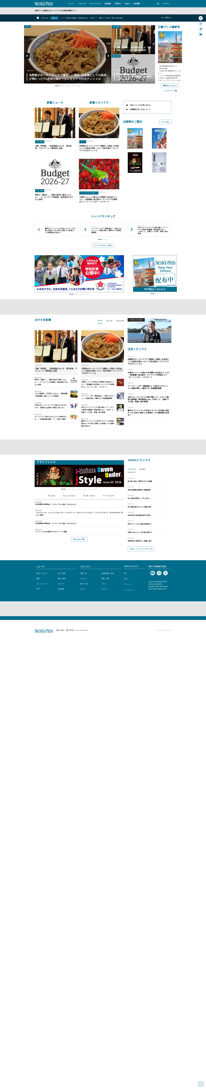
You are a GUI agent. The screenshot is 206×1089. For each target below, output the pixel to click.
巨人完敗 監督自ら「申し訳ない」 (140, 498)
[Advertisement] (103, 306)
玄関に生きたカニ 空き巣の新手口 (140, 532)
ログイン (166, 3)
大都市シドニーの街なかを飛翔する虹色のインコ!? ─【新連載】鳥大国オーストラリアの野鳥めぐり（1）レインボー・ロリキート (98, 199)
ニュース (40, 566)
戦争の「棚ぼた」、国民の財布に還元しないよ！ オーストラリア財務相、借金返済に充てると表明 (54, 197)
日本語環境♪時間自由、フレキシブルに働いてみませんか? (56, 504)
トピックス (85, 566)
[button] (71, 3)
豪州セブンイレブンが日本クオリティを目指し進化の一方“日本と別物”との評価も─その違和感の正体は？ (98, 423)
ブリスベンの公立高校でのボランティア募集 (51, 532)
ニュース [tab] (109, 321)
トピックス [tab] (120, 321)
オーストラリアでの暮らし (89, 193)
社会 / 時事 (116, 27)
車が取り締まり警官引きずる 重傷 (140, 481)
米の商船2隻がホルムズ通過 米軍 (139, 507)
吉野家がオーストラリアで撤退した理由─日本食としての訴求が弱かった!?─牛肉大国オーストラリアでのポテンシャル (99, 148)
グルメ (27, 26)
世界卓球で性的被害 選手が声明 (139, 515)
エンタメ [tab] (142, 469)
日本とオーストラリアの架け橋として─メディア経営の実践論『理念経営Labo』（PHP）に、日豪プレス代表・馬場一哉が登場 (98, 409)
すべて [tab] (100, 321)
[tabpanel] (79, 380)
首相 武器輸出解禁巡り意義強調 (139, 490)
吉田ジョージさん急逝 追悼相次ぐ (140, 524)
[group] (56, 229)
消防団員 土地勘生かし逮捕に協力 (140, 541)
